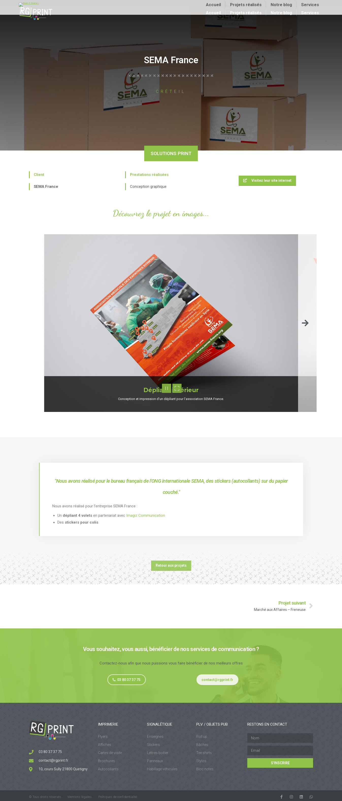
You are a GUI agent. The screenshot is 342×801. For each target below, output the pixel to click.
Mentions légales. (80, 797)
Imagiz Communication (145, 515)
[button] (305, 323)
